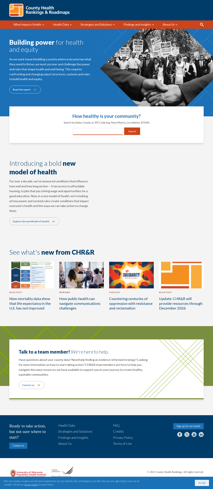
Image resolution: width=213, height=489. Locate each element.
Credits (118, 431)
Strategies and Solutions (96, 24)
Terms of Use (122, 443)
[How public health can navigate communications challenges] (81, 288)
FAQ (116, 425)
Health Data (61, 24)
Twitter (186, 434)
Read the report (22, 89)
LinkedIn (201, 434)
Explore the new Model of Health (31, 221)
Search (202, 24)
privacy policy (31, 484)
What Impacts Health (27, 24)
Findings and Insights (137, 24)
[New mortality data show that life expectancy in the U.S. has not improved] (31, 288)
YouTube (194, 434)
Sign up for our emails (188, 426)
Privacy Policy (123, 437)
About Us (169, 24)
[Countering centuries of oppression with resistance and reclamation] (131, 288)
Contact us (28, 385)
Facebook (179, 434)
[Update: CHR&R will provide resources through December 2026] (181, 288)
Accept (202, 482)
